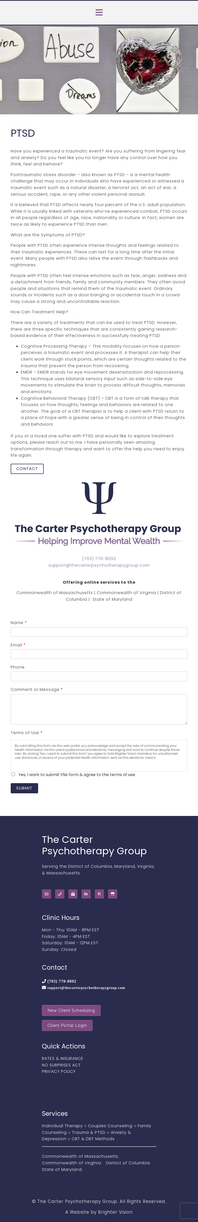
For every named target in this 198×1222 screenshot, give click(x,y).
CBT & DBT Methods (93, 1139)
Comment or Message (37, 689)
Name (19, 623)
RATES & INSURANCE (62, 1058)
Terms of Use (26, 733)
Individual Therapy (62, 1126)
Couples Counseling (110, 1126)
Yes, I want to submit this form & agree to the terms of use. (77, 775)
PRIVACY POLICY (59, 1071)
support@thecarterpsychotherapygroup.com (99, 565)
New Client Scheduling (71, 1010)
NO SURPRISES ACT (61, 1065)
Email (18, 645)
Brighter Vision (115, 1212)
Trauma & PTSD (88, 1132)
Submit (24, 788)
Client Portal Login (67, 1025)
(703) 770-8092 (99, 559)
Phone (18, 667)
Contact (27, 469)
